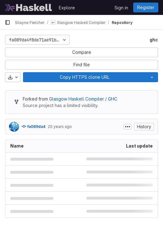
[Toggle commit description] (127, 126)
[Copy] (84, 77)
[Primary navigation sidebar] (7, 22)
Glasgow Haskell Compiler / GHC (83, 98)
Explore (67, 7)
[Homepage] (28, 7)
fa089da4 (33, 126)
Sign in (121, 7)
